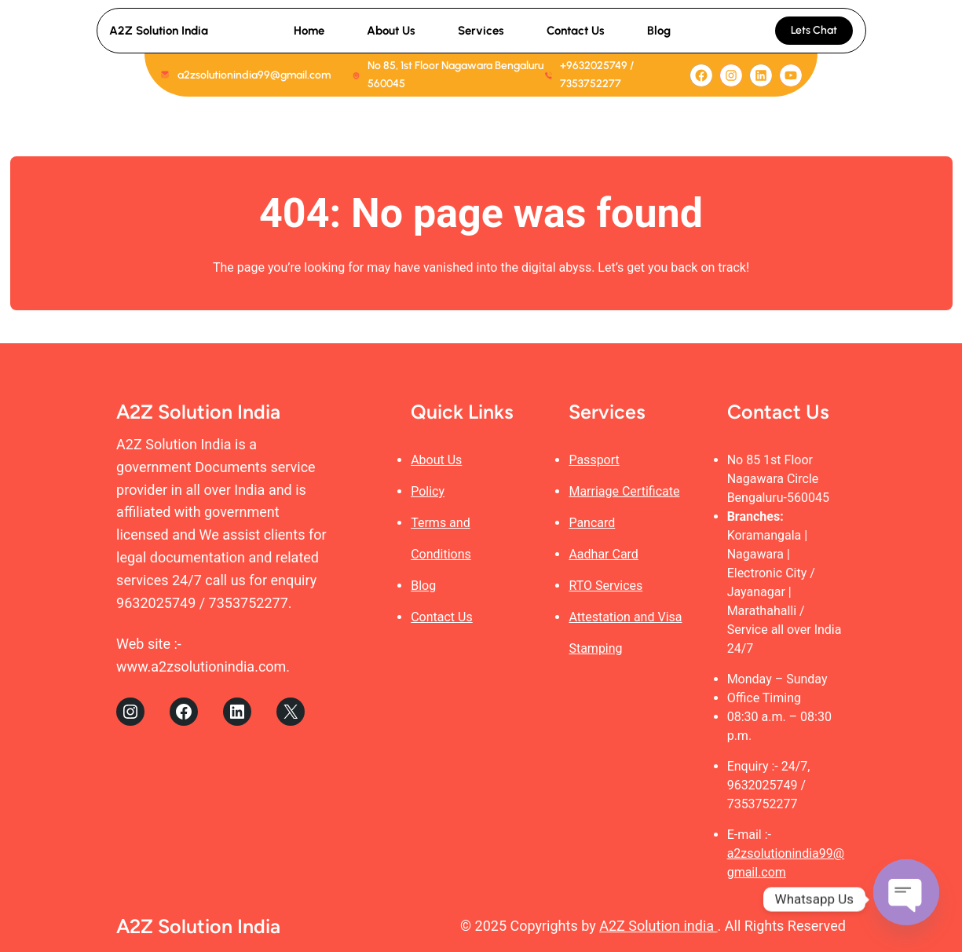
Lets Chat (814, 30)
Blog (423, 585)
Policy (427, 491)
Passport (594, 459)
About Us (436, 459)
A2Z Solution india (658, 925)
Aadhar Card (603, 554)
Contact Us (442, 617)
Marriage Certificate (624, 491)
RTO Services (605, 585)
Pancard (592, 522)
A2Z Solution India (158, 31)
